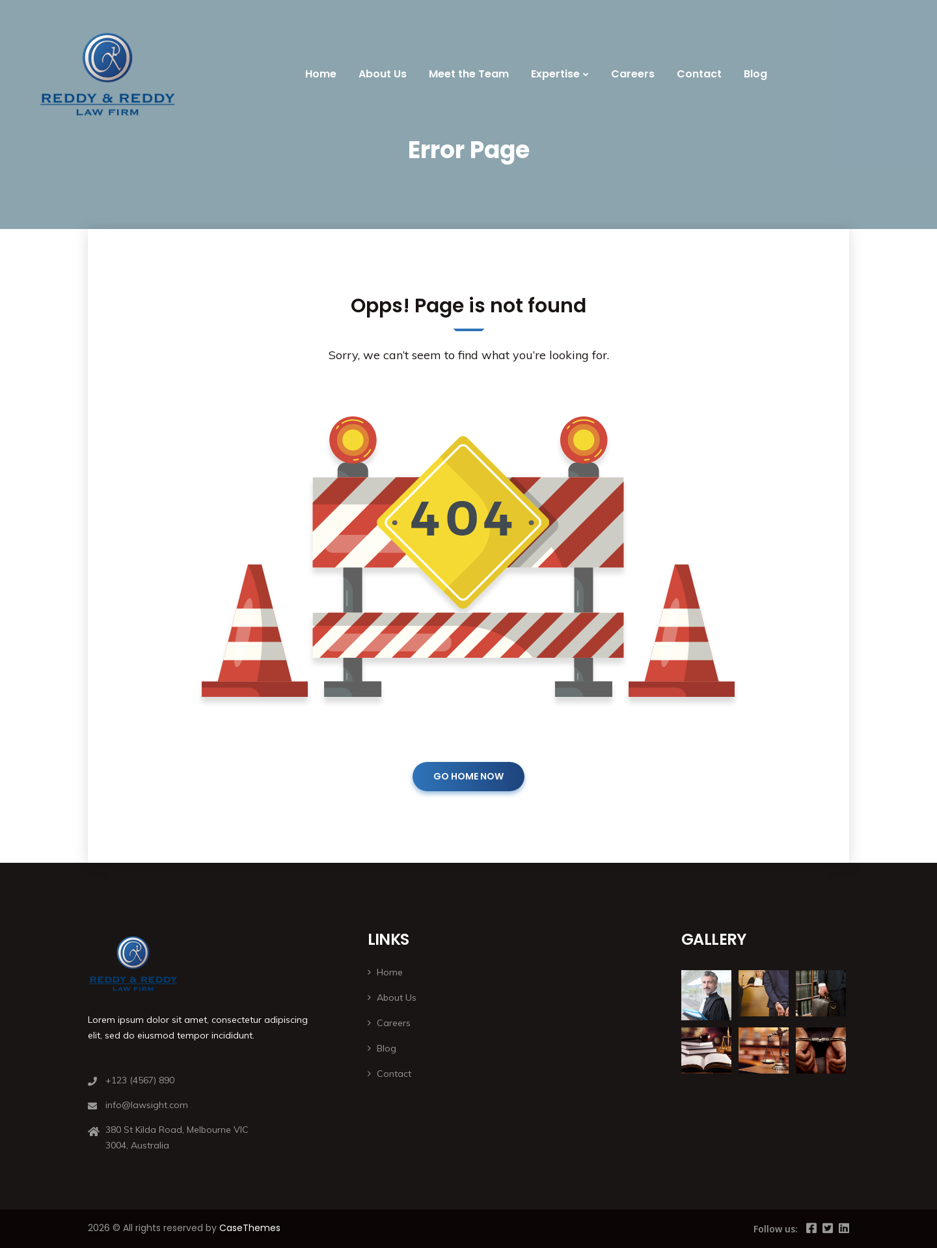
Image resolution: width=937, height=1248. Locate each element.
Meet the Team (469, 73)
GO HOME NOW (468, 776)
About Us (383, 73)
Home (320, 73)
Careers (633, 73)
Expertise (555, 73)
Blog (755, 73)
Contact (699, 73)
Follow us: (776, 1229)
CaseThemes (249, 1227)
